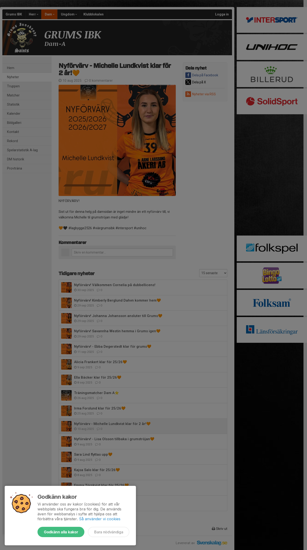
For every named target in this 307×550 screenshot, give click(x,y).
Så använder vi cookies (99, 519)
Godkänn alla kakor (61, 532)
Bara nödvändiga (108, 532)
